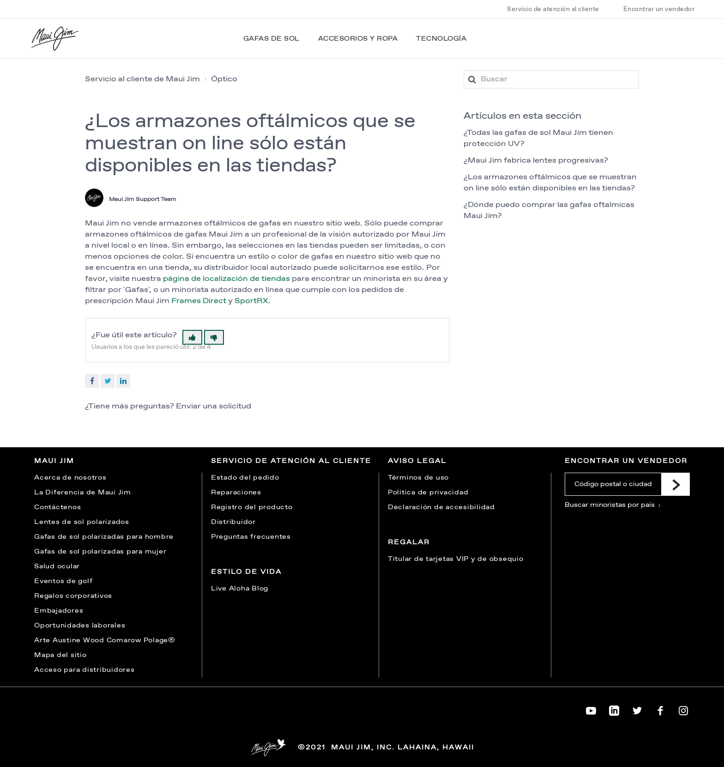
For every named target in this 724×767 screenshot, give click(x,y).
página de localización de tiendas (226, 279)
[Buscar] (551, 79)
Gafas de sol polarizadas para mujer (100, 552)
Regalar (409, 542)
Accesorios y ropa (358, 39)
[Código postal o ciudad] (613, 484)
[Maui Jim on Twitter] (637, 709)
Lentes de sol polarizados (81, 522)
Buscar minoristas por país (613, 505)
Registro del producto (252, 507)
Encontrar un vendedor (659, 9)
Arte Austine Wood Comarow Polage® (104, 640)
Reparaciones (236, 492)
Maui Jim (54, 461)
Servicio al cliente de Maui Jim (142, 79)
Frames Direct (198, 301)
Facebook (92, 381)
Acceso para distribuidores (84, 670)
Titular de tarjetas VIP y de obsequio (456, 559)
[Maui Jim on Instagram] (683, 709)
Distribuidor (233, 522)
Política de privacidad (428, 492)
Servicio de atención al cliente (553, 9)
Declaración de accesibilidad (441, 507)
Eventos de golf (63, 581)
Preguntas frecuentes (251, 537)
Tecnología (441, 39)
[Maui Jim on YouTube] (591, 709)
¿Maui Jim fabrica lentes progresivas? (536, 160)
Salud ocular (57, 566)
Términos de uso (418, 478)
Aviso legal (417, 461)
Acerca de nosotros (70, 478)
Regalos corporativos (73, 596)
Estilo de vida (246, 572)
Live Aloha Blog (239, 588)
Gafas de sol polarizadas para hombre (104, 537)
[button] (192, 337)
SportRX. (253, 301)
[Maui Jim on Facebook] (660, 709)
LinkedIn (123, 381)
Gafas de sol (271, 39)
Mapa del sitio (60, 655)
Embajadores (58, 611)
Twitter (108, 381)
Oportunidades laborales (79, 625)
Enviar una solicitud (213, 406)
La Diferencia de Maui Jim (82, 492)
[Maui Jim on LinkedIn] (614, 709)
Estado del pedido (245, 478)
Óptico (224, 79)
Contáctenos (57, 507)
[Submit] (675, 484)
